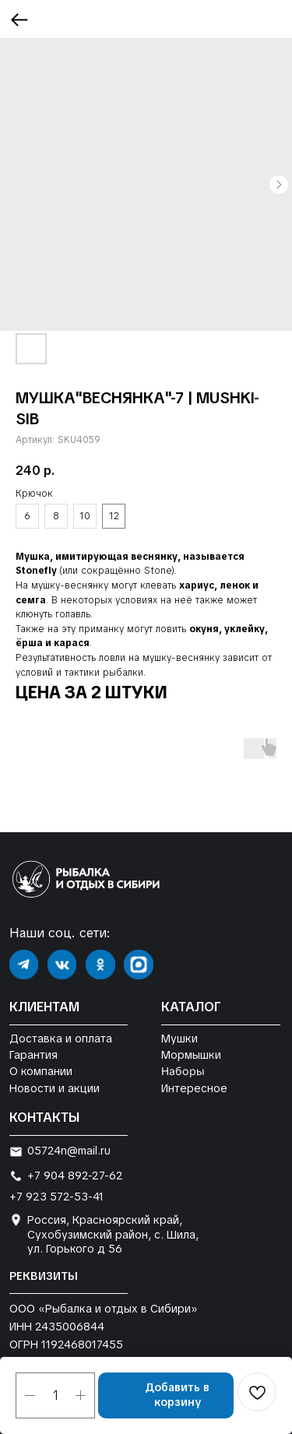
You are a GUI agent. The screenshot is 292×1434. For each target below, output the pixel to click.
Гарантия (33, 1055)
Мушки (179, 1039)
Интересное (194, 1088)
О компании (40, 1071)
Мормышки (191, 1055)
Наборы (182, 1071)
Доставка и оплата (60, 1039)
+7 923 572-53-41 (56, 1197)
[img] (24, 964)
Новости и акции (54, 1088)
